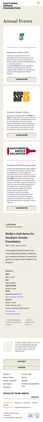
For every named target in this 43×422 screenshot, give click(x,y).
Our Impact (7, 384)
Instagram (17, 403)
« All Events (11, 224)
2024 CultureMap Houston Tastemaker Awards (13, 322)
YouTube (34, 403)
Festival (24, 381)
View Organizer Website (14, 297)
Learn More (22, 79)
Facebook (26, 403)
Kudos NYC (18, 417)
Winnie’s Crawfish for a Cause (30, 322)
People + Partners (10, 381)
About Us (6, 374)
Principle (11, 417)
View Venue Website (13, 314)
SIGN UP (34, 397)
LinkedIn (5, 405)
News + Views (8, 377)
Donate (21, 367)
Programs (7, 387)
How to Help (26, 374)
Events (24, 377)
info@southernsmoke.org (22, 407)
